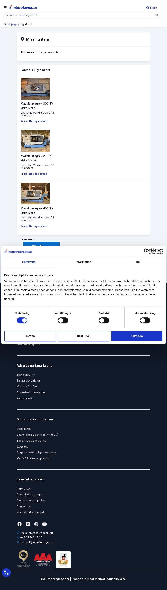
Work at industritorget (30, 512)
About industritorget (29, 494)
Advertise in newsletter (31, 392)
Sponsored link (26, 374)
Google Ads (24, 428)
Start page (10, 24)
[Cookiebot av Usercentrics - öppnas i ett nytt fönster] (146, 251)
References (24, 488)
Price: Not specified (34, 121)
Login (151, 7)
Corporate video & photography (37, 452)
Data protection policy (31, 500)
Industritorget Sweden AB (35, 532)
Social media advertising (32, 440)
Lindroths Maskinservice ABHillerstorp (37, 114)
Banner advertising (28, 380)
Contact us (23, 506)
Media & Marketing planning (34, 458)
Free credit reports (28, 344)
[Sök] (157, 15)
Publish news (24, 398)
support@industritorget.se (35, 542)
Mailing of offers (27, 386)
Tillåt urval (84, 335)
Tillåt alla (137, 335)
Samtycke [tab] (28, 261)
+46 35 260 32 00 (29, 537)
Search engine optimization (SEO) (37, 434)
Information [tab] (83, 261)
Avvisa (30, 335)
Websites (22, 446)
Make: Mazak (28, 108)
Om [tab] (138, 261)
